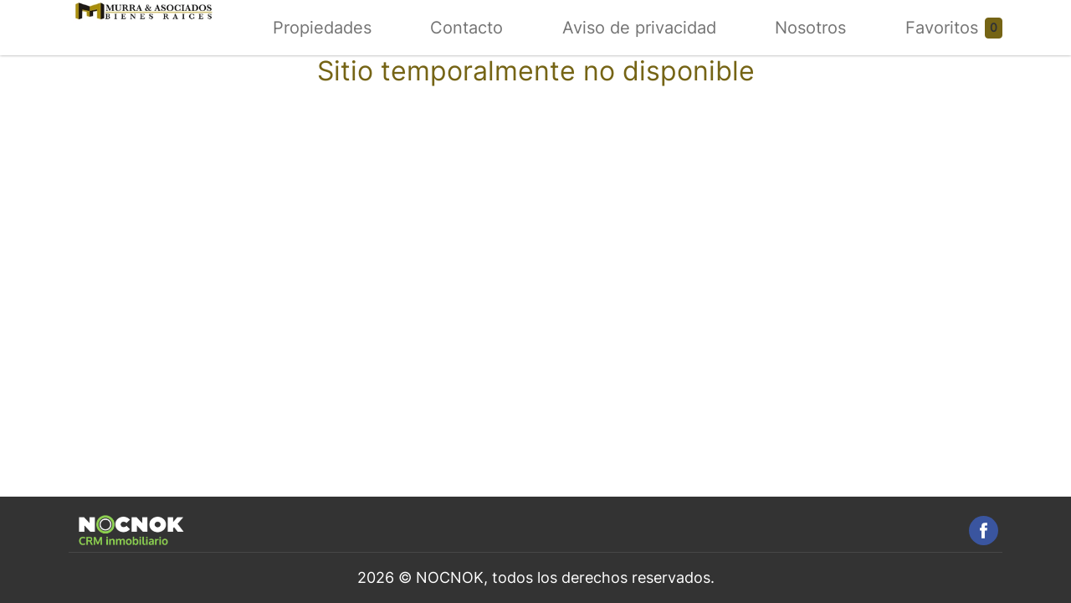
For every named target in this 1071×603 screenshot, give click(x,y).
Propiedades (322, 28)
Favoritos (941, 28)
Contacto (466, 28)
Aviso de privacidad (639, 28)
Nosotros (810, 28)
